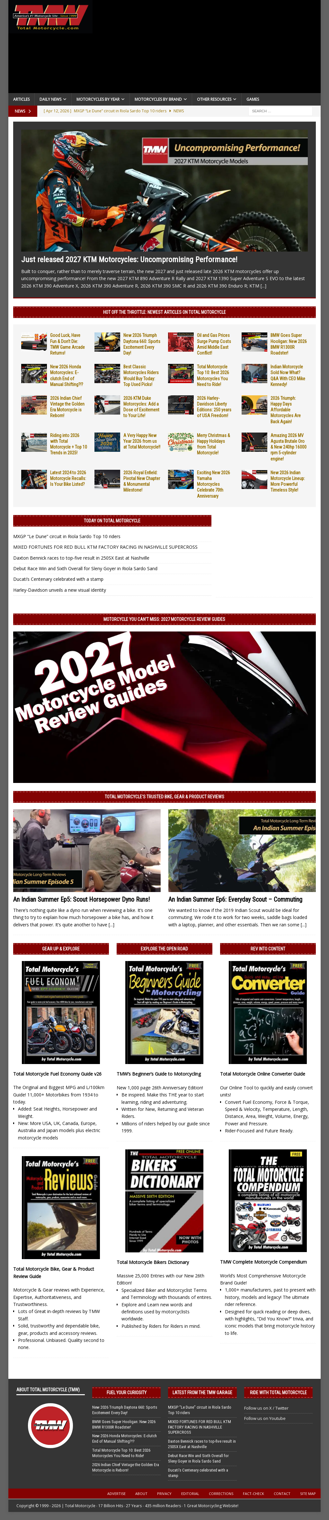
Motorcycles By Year (98, 99)
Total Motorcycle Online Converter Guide (262, 1074)
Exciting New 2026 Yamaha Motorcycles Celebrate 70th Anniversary (213, 484)
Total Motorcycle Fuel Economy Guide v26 (57, 1074)
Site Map (308, 1493)
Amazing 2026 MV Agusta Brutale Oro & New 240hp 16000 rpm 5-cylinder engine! (289, 447)
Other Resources (214, 99)
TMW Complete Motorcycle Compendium (263, 1262)
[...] (263, 286)
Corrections (221, 1493)
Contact (282, 1493)
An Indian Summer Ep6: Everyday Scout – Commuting (235, 899)
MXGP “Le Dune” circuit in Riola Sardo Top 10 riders (66, 536)
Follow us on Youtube (265, 1418)
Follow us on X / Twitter (266, 1408)
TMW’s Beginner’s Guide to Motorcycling (159, 1074)
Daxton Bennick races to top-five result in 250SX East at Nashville (81, 558)
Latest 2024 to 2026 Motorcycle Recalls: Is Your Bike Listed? (68, 478)
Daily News (50, 99)
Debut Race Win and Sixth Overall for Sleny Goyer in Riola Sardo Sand (85, 568)
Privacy (164, 1493)
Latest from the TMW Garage (202, 1392)
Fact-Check (253, 1493)
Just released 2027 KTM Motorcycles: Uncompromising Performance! (129, 259)
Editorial (190, 1493)
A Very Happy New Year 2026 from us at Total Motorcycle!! (141, 441)
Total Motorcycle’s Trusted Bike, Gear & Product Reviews (164, 796)
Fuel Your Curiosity (127, 1392)
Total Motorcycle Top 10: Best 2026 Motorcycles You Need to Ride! (121, 1453)
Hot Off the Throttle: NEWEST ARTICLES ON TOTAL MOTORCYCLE (164, 312)
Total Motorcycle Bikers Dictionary (153, 1262)
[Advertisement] (206, 48)
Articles (21, 99)
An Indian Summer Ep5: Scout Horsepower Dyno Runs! (81, 899)
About (141, 1493)
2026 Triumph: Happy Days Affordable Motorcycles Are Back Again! (286, 410)
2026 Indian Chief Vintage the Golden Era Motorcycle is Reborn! (125, 1467)
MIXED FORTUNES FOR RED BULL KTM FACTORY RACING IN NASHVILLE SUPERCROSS (105, 547)
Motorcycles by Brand (158, 99)
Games (252, 99)
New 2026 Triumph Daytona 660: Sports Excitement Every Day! (124, 1410)
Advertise (116, 1493)
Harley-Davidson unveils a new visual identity (59, 590)
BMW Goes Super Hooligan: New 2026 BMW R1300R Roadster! (124, 1424)
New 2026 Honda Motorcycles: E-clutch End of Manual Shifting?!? (124, 1438)
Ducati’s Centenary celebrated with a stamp (58, 579)
